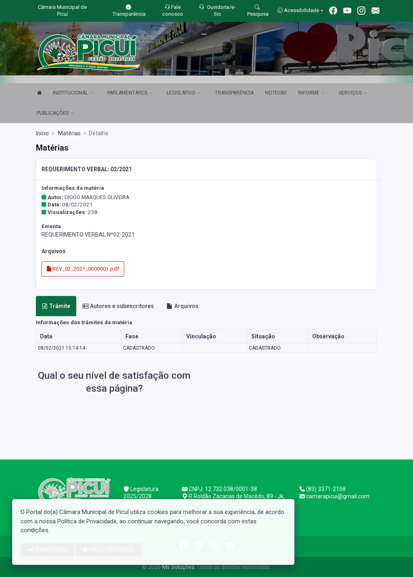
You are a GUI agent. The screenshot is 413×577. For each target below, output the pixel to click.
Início (42, 133)
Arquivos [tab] (182, 306)
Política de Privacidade (87, 521)
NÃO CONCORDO (108, 549)
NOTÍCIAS (276, 93)
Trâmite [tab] (56, 306)
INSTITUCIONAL (73, 93)
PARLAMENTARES (129, 93)
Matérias (69, 133)
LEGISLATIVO (184, 93)
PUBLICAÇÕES (55, 113)
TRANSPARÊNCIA (234, 93)
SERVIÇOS (353, 93)
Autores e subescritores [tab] (118, 306)
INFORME (311, 93)
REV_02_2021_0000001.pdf (83, 269)
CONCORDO (47, 549)
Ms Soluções (178, 567)
